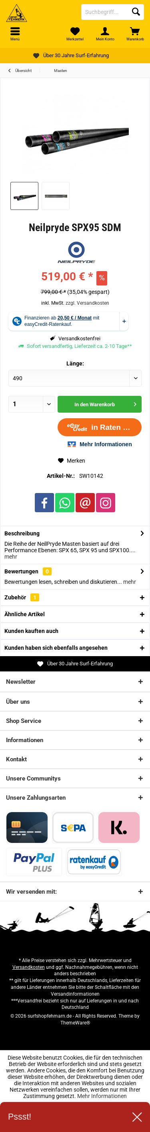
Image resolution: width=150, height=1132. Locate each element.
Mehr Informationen (102, 1096)
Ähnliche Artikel (24, 614)
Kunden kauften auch (31, 631)
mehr (10, 556)
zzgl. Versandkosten (87, 303)
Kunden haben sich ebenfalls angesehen (56, 648)
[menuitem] (135, 34)
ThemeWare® (75, 1023)
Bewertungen (21, 571)
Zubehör (21, 597)
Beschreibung (22, 533)
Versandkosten (28, 967)
